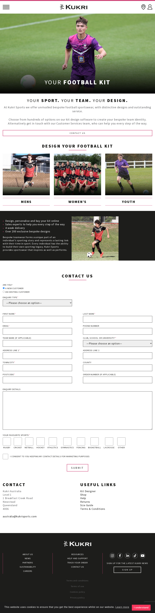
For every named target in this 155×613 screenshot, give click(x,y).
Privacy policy (77, 597)
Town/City (37, 366)
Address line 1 (37, 354)
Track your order (77, 562)
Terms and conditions (77, 580)
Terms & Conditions (92, 509)
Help (83, 498)
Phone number (117, 330)
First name (37, 317)
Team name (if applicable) (37, 342)
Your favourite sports (16, 435)
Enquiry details (77, 409)
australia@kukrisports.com (20, 516)
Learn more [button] (122, 607)
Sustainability (28, 566)
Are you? (8, 284)
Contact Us (78, 133)
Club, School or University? (117, 342)
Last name (117, 317)
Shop (83, 494)
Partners (28, 562)
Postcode (37, 378)
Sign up (127, 569)
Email (37, 330)
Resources (77, 554)
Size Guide (86, 505)
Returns (85, 501)
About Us (28, 554)
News (28, 558)
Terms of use (77, 586)
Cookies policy (77, 592)
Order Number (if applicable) (117, 378)
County (117, 366)
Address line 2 (117, 354)
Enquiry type (37, 301)
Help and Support (77, 558)
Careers (27, 571)
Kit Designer (88, 491)
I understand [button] (141, 607)
